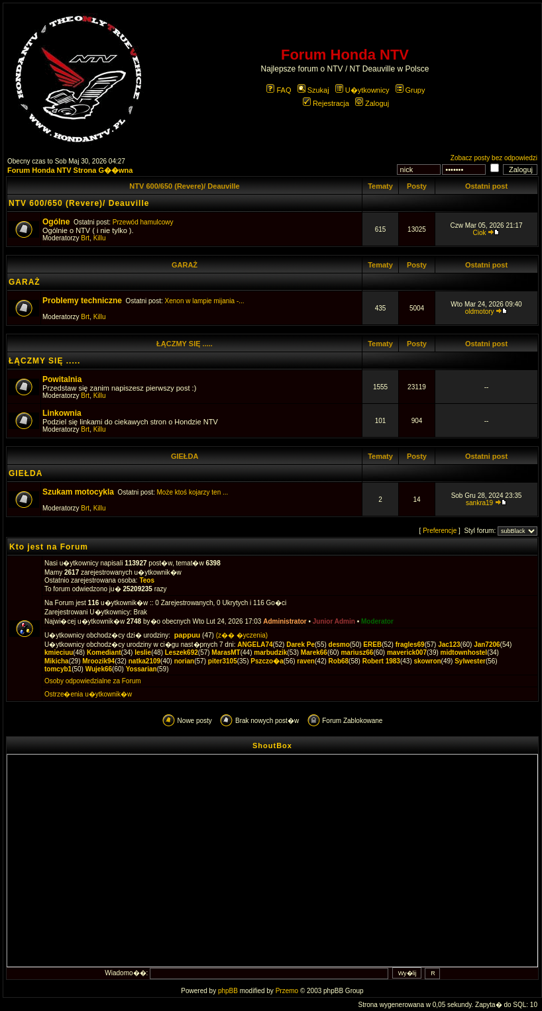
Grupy (410, 90)
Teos (146, 580)
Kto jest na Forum (48, 547)
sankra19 (479, 502)
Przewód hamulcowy (143, 222)
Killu (99, 238)
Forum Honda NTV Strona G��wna (70, 170)
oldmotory (479, 311)
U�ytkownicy (362, 90)
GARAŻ (184, 265)
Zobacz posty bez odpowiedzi (494, 158)
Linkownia (61, 413)
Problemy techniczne (82, 300)
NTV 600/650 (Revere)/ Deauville (184, 186)
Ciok (479, 232)
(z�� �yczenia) (242, 635)
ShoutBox (272, 745)
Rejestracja (326, 103)
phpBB (228, 990)
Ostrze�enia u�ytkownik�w (88, 694)
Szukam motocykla (78, 492)
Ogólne (56, 221)
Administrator (285, 621)
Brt (85, 238)
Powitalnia (61, 379)
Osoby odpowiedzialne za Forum (92, 681)
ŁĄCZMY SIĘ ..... (184, 344)
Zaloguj (372, 103)
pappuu (187, 635)
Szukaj (313, 90)
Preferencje (440, 530)
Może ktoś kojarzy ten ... (193, 492)
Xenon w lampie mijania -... (204, 301)
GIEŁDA (184, 456)
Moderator (377, 621)
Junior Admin (334, 621)
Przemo (287, 990)
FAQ (278, 90)
